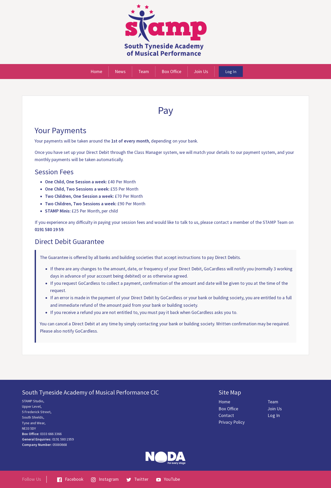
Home (96, 71)
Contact (226, 415)
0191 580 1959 (63, 439)
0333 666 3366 (51, 433)
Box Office (171, 71)
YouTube (168, 479)
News (120, 71)
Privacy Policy (232, 422)
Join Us (201, 71)
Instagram (105, 479)
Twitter (137, 479)
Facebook (70, 479)
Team (143, 71)
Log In (230, 71)
